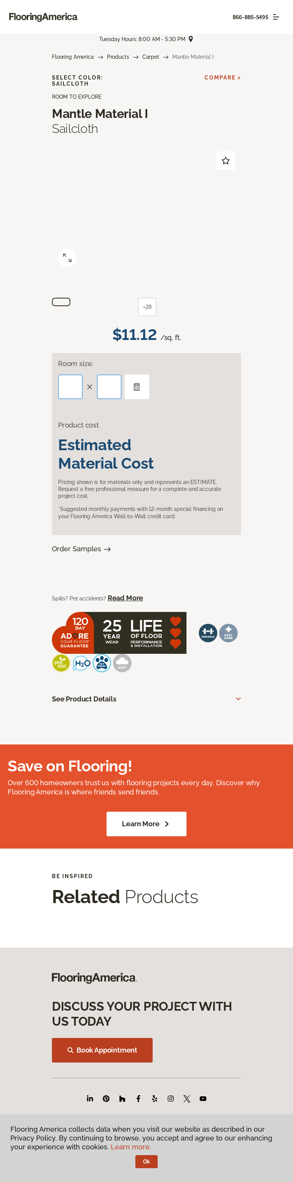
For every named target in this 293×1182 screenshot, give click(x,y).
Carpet (150, 57)
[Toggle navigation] (276, 17)
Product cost (78, 425)
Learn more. (131, 1147)
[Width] (109, 387)
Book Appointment (102, 1050)
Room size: (75, 364)
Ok (146, 1162)
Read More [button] (125, 598)
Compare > (223, 78)
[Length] (70, 387)
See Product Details (84, 699)
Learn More (146, 824)
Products (118, 57)
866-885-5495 (250, 17)
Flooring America (73, 57)
